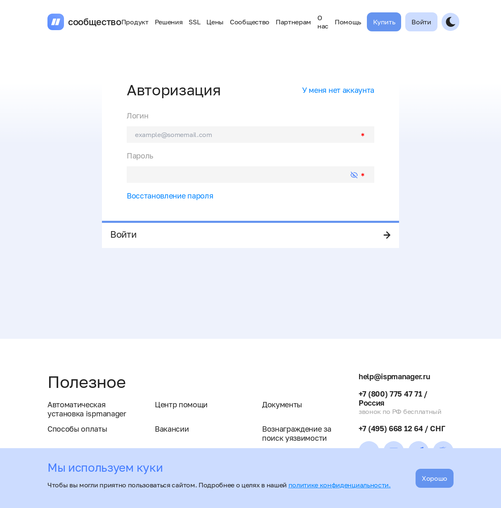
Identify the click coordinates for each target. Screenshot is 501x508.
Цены (215, 22)
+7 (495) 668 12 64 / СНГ (402, 428)
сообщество (94, 21)
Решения (169, 22)
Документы (282, 404)
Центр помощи (181, 404)
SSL (194, 22)
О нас (322, 22)
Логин (137, 115)
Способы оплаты (77, 428)
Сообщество (249, 22)
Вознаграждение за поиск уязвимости (296, 433)
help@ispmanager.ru (394, 376)
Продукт (135, 22)
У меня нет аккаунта (338, 90)
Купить (384, 22)
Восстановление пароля (170, 195)
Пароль (140, 155)
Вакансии (172, 428)
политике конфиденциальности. (339, 485)
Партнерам (293, 22)
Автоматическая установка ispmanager (86, 409)
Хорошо (434, 478)
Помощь (348, 22)
